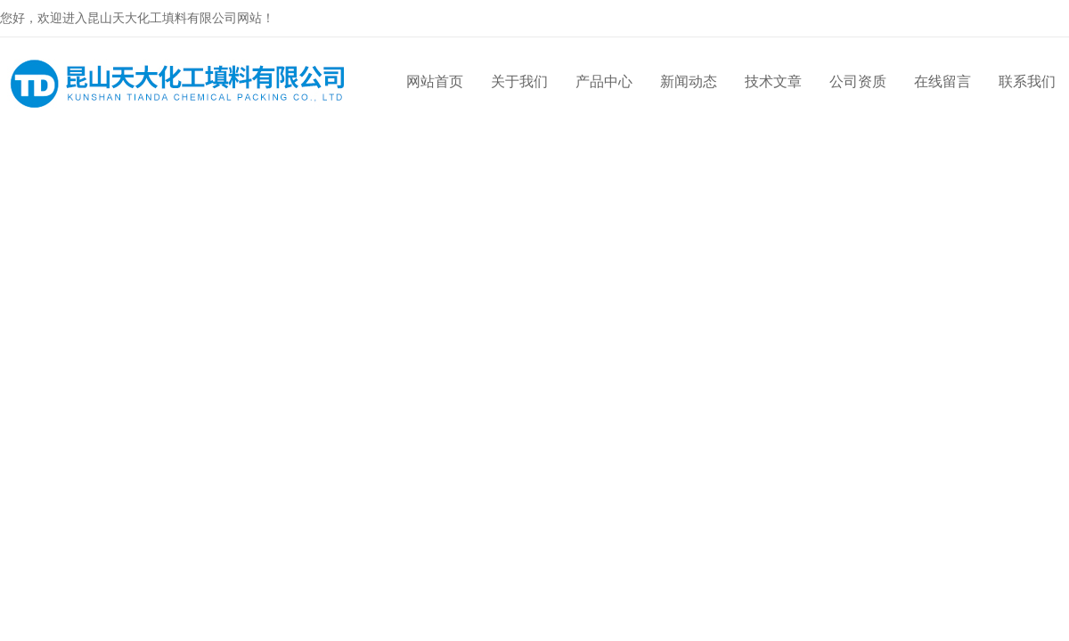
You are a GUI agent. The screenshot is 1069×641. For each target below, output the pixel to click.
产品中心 (603, 81)
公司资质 (857, 81)
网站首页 (434, 81)
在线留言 (942, 81)
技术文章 (773, 81)
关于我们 (519, 81)
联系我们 (1027, 81)
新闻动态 (688, 81)
